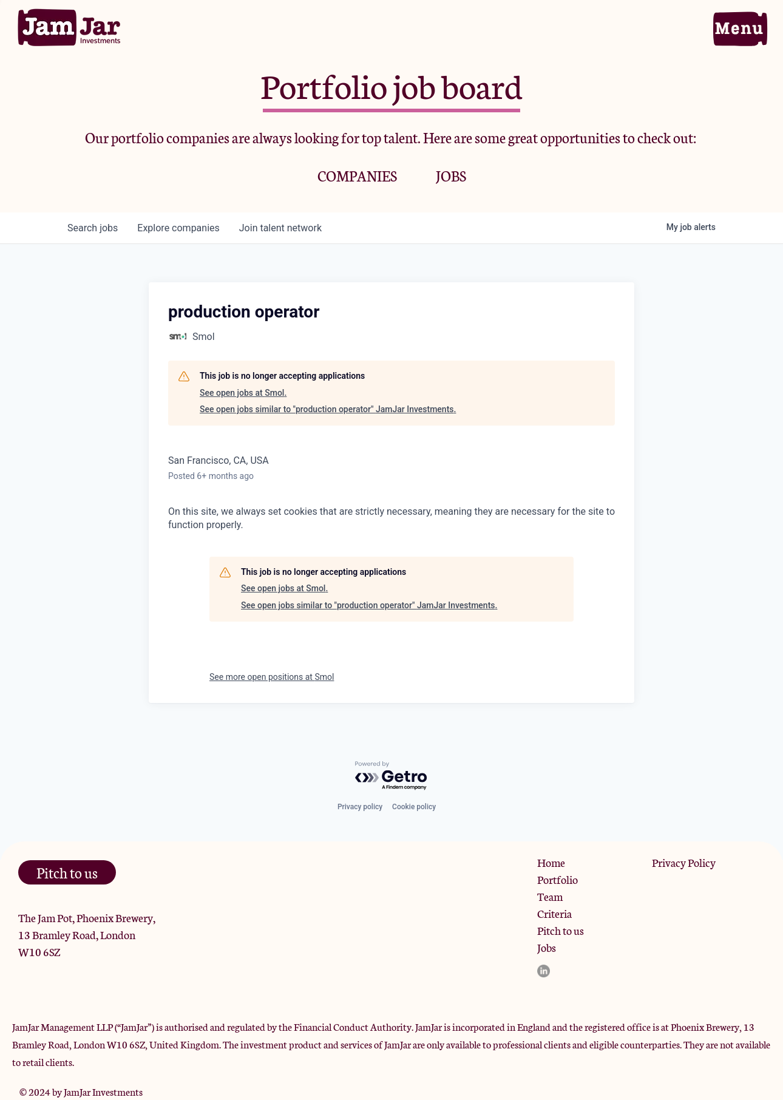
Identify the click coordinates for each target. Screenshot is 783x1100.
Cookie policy (414, 807)
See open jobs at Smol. (243, 393)
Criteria (554, 913)
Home (551, 862)
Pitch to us (560, 930)
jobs (92, 228)
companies (178, 228)
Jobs (546, 947)
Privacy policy (359, 807)
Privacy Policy (684, 862)
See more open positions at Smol (271, 677)
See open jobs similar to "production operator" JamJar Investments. (328, 409)
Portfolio (557, 879)
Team (550, 896)
